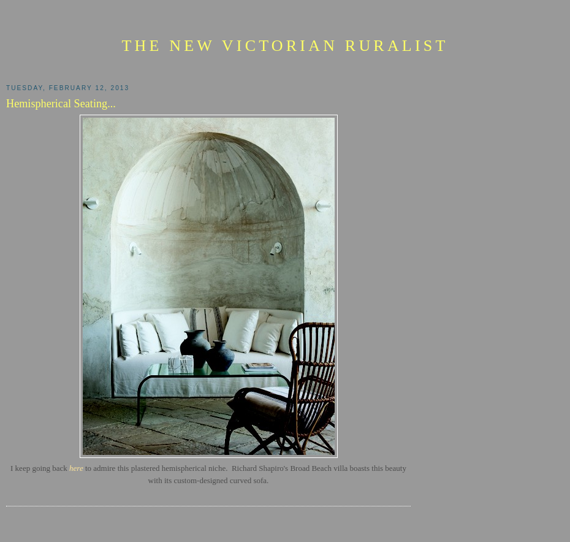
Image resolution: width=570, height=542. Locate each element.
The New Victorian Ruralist (284, 46)
